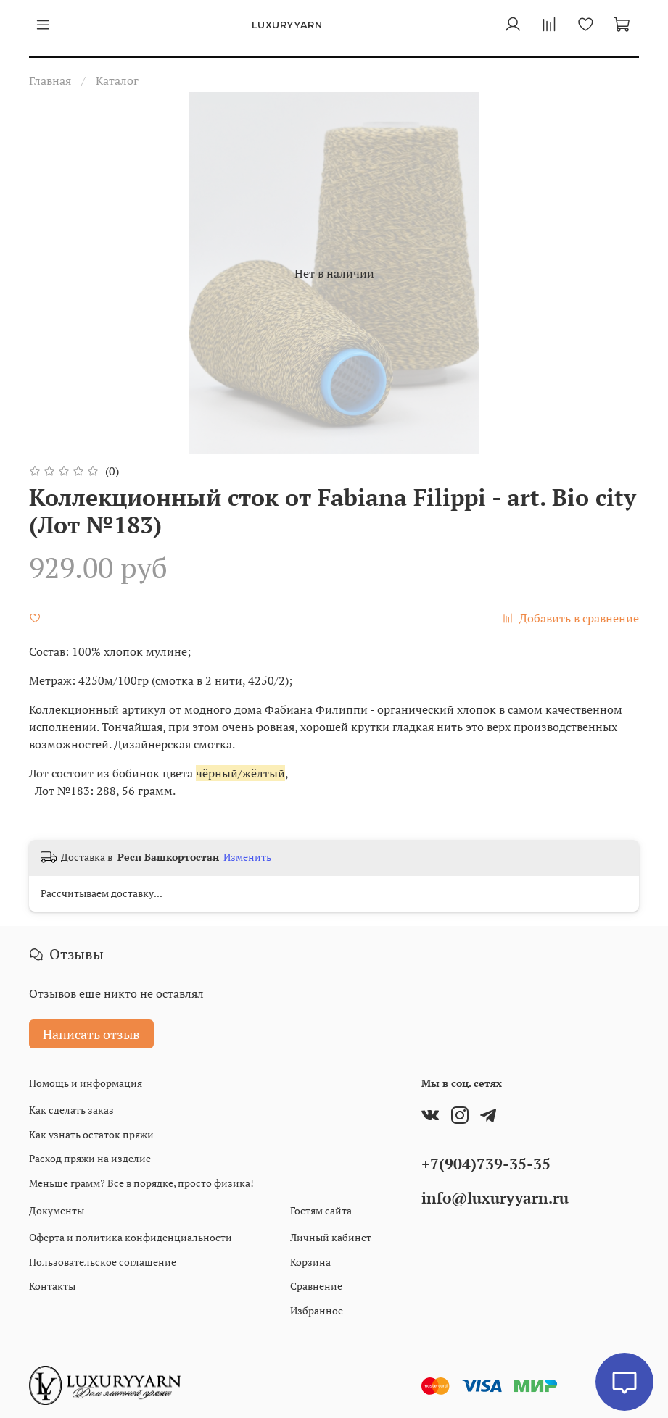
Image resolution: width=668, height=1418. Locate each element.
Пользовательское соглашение (102, 1262)
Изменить (247, 857)
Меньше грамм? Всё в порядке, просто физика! (141, 1183)
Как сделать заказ (71, 1110)
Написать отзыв (91, 1034)
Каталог (117, 80)
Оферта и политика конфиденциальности (130, 1237)
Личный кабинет (330, 1237)
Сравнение (316, 1286)
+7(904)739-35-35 (486, 1164)
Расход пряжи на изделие (90, 1158)
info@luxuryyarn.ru (495, 1198)
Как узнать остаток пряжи (91, 1134)
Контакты (52, 1286)
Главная (50, 80)
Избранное (316, 1310)
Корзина (310, 1262)
